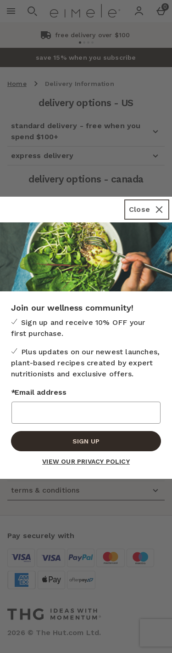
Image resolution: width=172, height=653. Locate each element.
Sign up (86, 441)
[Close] (146, 209)
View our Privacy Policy (86, 461)
